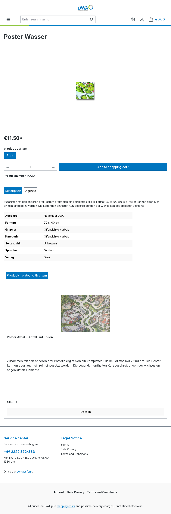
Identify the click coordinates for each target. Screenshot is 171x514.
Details (85, 412)
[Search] (91, 19)
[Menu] (8, 19)
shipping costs (66, 506)
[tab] (13, 190)
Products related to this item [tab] (27, 275)
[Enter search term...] (53, 19)
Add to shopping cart (113, 167)
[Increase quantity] (53, 167)
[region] (85, 91)
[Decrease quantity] (8, 167)
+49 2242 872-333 (19, 452)
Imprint (65, 444)
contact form (24, 471)
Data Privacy (68, 449)
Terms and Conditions (74, 453)
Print (9, 155)
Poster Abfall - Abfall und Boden (30, 337)
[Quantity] (30, 167)
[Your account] (141, 19)
